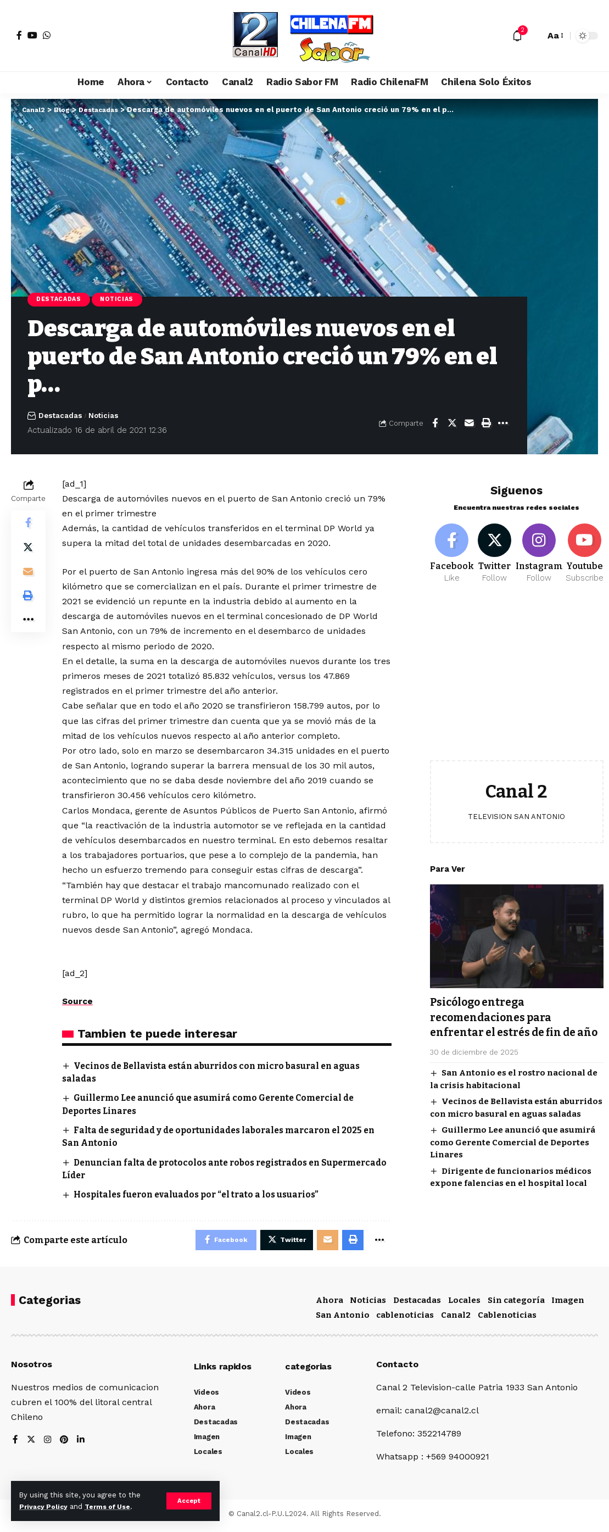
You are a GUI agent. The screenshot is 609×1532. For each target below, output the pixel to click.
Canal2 (456, 1318)
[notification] (517, 35)
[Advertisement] (517, 676)
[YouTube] (32, 35)
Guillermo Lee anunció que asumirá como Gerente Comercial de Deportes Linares (512, 1153)
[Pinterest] (65, 1444)
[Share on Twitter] (452, 424)
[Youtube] (585, 548)
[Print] (486, 424)
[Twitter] (495, 548)
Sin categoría (516, 1303)
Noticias (123, 300)
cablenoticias (405, 1318)
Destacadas (61, 300)
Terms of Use (113, 1506)
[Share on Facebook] (435, 424)
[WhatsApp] (46, 35)
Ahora (329, 1303)
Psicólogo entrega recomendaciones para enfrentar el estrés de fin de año (510, 1020)
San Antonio (343, 1318)
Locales (464, 1303)
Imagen (567, 1303)
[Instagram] (539, 548)
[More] (503, 424)
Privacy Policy (45, 1506)
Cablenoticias (507, 1318)
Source (78, 1002)
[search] (533, 35)
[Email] (469, 424)
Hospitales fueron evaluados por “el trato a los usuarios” (201, 1195)
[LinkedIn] (82, 1444)
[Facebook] (19, 35)
